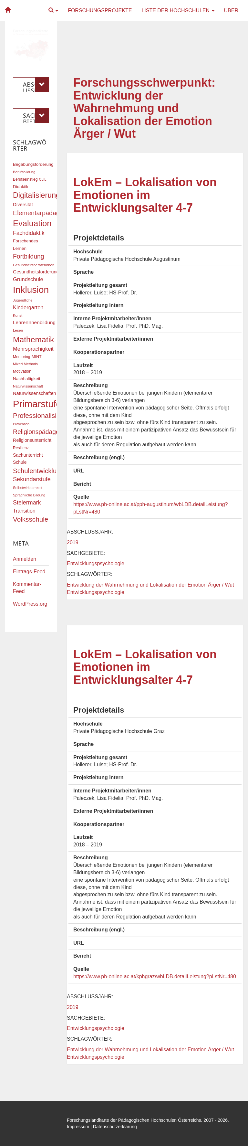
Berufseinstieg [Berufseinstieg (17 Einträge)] (25, 179)
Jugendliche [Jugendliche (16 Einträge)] (23, 300)
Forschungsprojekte (100, 10)
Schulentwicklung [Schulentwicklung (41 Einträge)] (38, 470)
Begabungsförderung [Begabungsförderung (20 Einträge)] (33, 164)
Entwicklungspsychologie (95, 563)
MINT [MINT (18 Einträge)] (37, 357)
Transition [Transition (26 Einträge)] (24, 511)
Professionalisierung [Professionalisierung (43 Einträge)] (43, 415)
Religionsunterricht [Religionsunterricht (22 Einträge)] (32, 440)
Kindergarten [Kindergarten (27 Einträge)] (28, 307)
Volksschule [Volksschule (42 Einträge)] (30, 519)
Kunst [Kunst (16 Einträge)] (17, 315)
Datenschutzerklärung (115, 1126)
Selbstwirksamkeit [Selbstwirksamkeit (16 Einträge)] (27, 488)
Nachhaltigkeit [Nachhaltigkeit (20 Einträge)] (26, 378)
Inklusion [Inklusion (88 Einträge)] (31, 290)
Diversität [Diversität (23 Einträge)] (23, 204)
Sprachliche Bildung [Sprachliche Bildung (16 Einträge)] (29, 495)
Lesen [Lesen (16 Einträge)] (18, 330)
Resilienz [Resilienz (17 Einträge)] (21, 448)
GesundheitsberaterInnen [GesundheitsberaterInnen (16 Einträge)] (33, 265)
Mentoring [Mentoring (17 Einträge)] (21, 357)
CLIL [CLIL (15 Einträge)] (42, 179)
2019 (72, 542)
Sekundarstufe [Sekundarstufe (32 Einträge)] (32, 479)
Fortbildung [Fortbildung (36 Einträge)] (28, 256)
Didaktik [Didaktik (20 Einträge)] (20, 186)
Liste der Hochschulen (177, 10)
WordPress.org (30, 604)
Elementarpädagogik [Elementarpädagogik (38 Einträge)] (42, 213)
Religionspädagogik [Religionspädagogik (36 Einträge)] (40, 432)
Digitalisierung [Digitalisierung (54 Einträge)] (36, 195)
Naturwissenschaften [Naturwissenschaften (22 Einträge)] (34, 393)
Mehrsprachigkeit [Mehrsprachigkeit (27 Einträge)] (33, 349)
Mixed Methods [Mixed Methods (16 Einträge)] (25, 364)
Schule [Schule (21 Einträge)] (20, 462)
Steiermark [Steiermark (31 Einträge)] (27, 502)
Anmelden (24, 559)
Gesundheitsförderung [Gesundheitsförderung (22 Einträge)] (36, 271)
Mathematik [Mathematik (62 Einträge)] (33, 339)
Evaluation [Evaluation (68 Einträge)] (32, 223)
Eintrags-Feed (29, 571)
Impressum (78, 1126)
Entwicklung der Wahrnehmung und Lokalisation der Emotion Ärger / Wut (150, 585)
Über (231, 10)
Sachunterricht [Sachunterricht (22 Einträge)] (28, 455)
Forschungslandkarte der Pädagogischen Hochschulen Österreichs (134, 1120)
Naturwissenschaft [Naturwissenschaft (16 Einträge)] (28, 386)
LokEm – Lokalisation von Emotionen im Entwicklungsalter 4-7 (145, 194)
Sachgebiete (36, 115)
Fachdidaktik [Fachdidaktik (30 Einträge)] (29, 233)
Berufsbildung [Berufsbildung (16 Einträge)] (24, 172)
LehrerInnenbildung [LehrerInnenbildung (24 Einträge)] (34, 322)
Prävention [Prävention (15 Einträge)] (21, 424)
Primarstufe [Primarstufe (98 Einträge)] (37, 403)
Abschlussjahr (36, 84)
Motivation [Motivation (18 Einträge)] (22, 371)
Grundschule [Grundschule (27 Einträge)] (28, 279)
